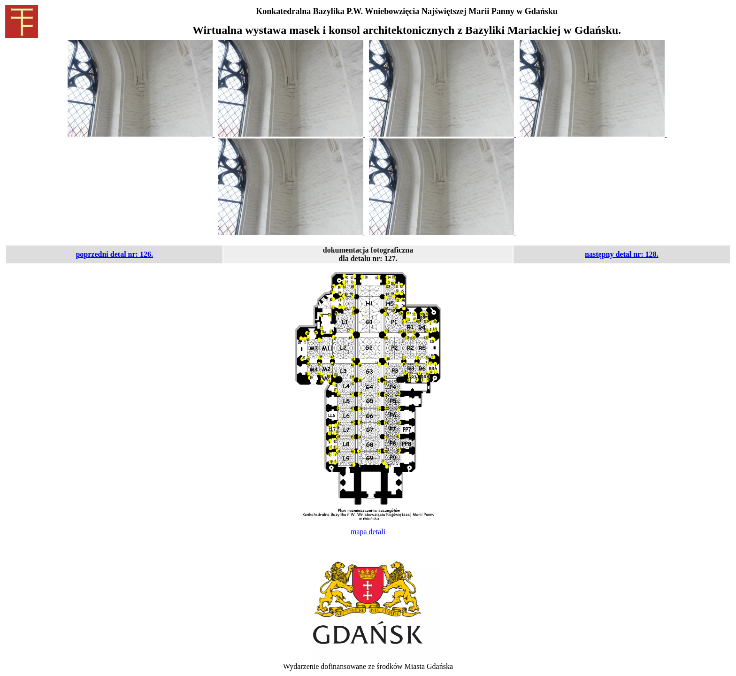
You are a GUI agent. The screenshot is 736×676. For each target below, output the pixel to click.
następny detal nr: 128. (621, 254)
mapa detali (368, 532)
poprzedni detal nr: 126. (114, 254)
